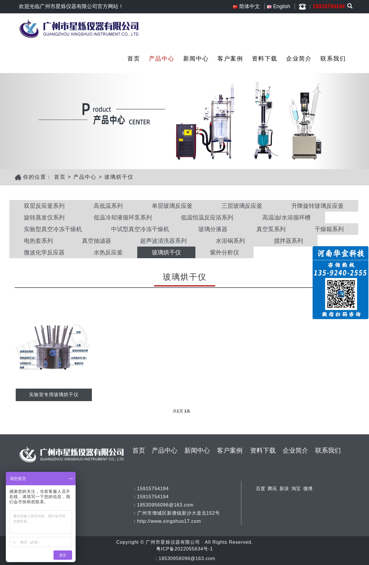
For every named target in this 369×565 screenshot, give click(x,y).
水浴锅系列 (230, 241)
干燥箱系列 (329, 229)
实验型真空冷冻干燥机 (53, 229)
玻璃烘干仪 (118, 177)
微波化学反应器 (44, 252)
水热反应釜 (108, 252)
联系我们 (333, 58)
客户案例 (230, 58)
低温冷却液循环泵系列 (123, 217)
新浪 (284, 488)
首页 (133, 58)
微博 (308, 488)
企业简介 (299, 58)
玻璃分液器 (212, 229)
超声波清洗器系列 (163, 241)
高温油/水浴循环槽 (286, 217)
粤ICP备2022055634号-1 (184, 548)
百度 (260, 488)
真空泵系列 (271, 229)
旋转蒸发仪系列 (44, 217)
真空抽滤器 (96, 241)
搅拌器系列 (288, 241)
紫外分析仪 (224, 252)
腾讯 (272, 488)
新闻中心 (196, 58)
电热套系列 (38, 241)
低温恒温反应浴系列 (207, 217)
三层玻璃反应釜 (242, 206)
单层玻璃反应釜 (172, 206)
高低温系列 (108, 206)
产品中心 (161, 58)
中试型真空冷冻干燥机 (140, 229)
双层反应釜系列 (44, 206)
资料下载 (264, 58)
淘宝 (296, 488)
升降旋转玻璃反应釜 (317, 206)
